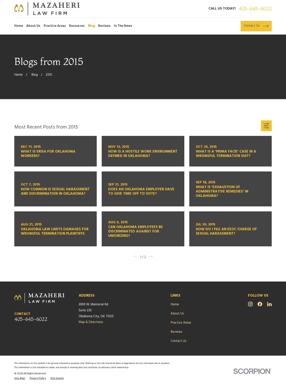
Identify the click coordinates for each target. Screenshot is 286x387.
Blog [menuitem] (91, 26)
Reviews (176, 332)
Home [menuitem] (18, 26)
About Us (177, 313)
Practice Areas (181, 322)
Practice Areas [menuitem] (55, 26)
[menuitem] (19, 378)
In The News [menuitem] (123, 26)
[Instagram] (250, 304)
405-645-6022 (255, 8)
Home (175, 304)
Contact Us (178, 341)
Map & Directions (91, 322)
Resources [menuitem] (77, 26)
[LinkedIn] (269, 304)
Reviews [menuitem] (104, 26)
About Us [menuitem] (33, 26)
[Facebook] (260, 304)
